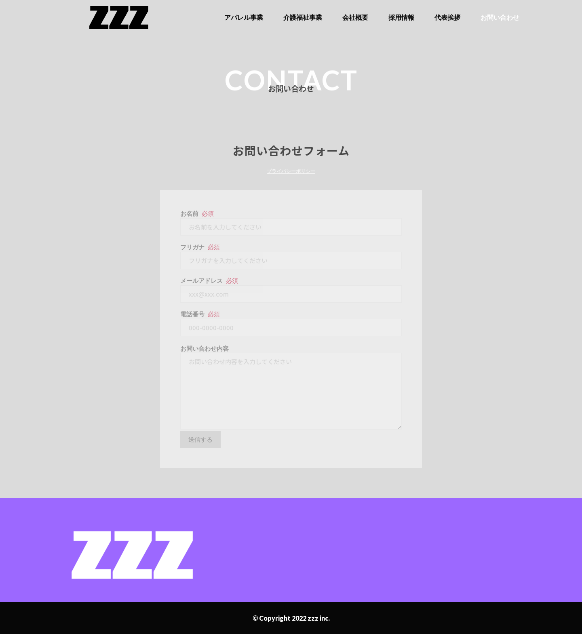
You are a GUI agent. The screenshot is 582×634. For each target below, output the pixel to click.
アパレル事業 (243, 17)
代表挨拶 (447, 17)
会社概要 (355, 17)
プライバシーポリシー (291, 171)
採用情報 (401, 17)
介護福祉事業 (302, 17)
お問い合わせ (500, 17)
